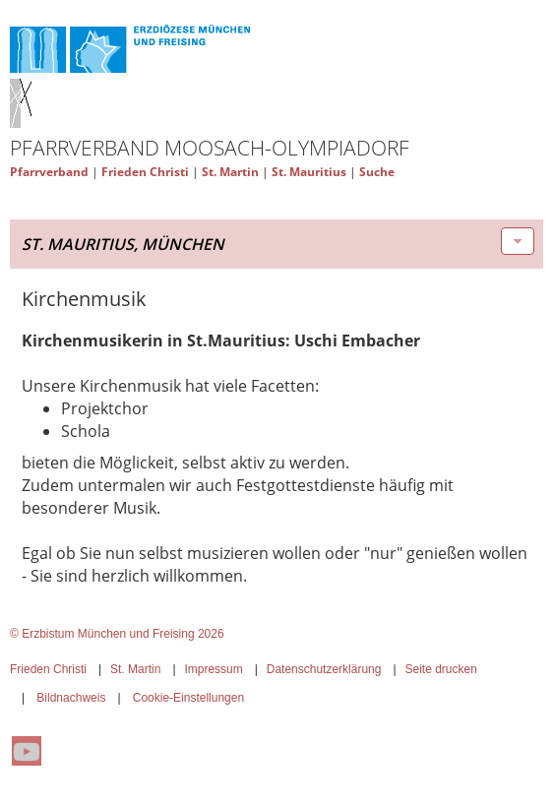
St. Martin (230, 171)
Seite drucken (440, 669)
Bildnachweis (70, 698)
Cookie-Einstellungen (188, 698)
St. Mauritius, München (123, 244)
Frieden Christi (145, 171)
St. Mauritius (309, 171)
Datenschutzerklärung (324, 669)
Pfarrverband (49, 171)
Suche (377, 171)
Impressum (213, 669)
